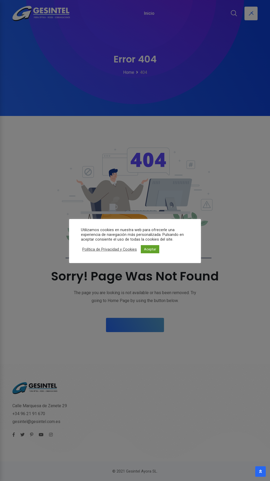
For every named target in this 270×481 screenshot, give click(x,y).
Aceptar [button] (150, 249)
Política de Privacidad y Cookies (109, 249)
